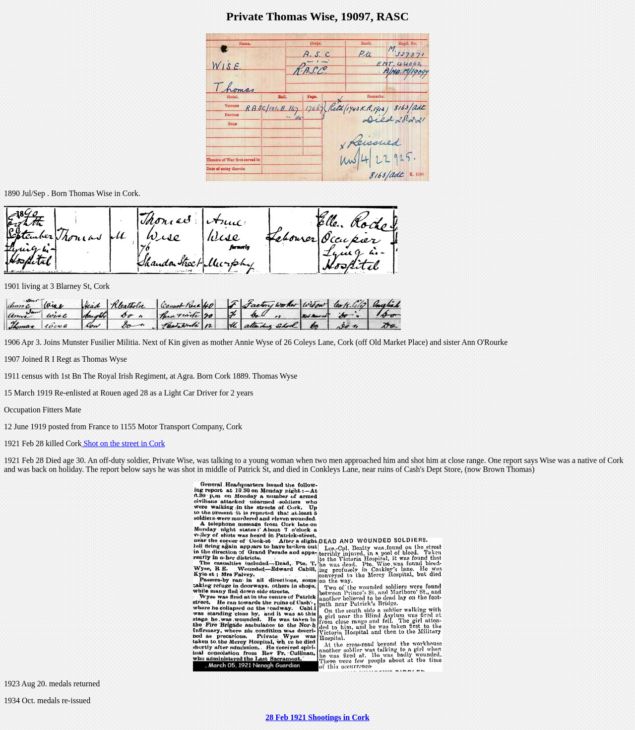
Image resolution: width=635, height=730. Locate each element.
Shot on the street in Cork (123, 443)
